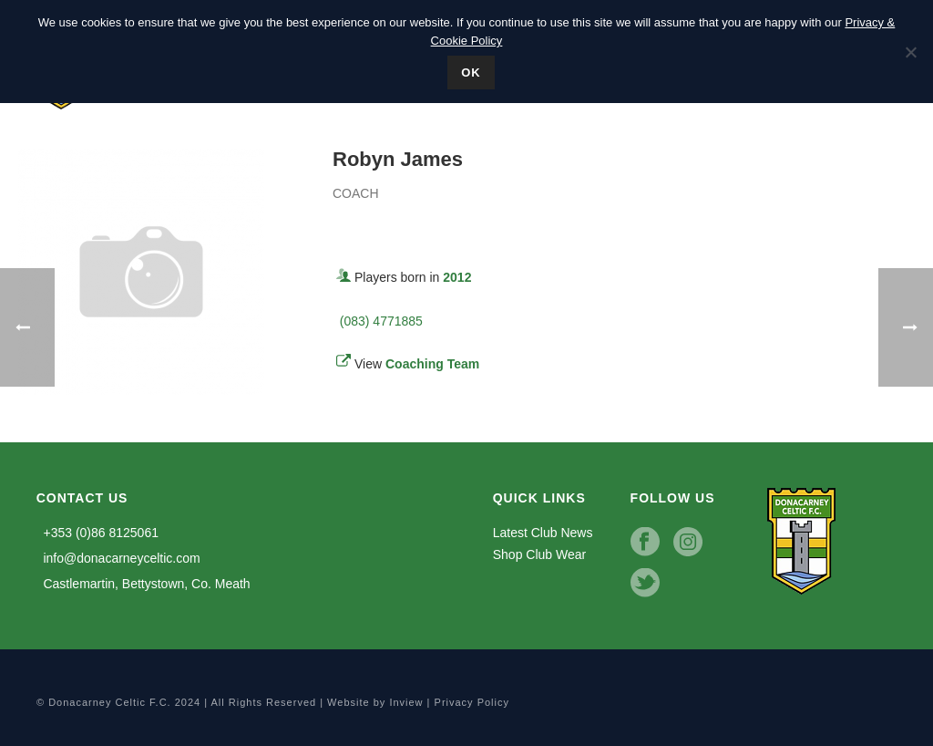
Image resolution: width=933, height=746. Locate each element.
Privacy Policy (472, 702)
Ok (471, 72)
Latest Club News (543, 532)
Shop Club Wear (539, 554)
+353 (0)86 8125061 (97, 532)
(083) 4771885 (378, 321)
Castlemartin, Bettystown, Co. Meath (143, 583)
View (416, 364)
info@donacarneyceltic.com (118, 558)
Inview (406, 702)
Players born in (412, 277)
